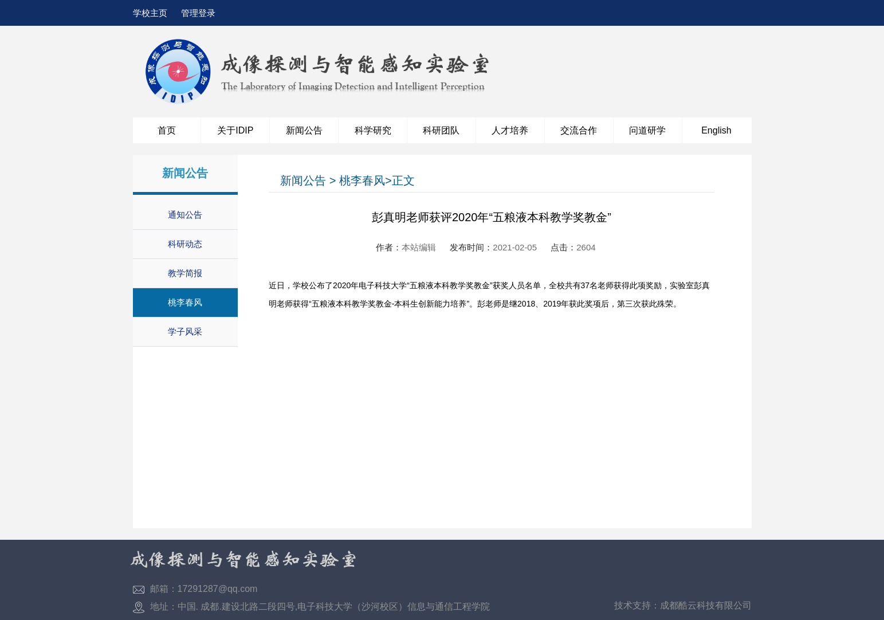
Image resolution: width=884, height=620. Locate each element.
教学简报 (185, 273)
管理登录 (198, 13)
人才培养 (510, 130)
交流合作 (578, 130)
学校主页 (150, 13)
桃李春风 (185, 302)
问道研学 (647, 130)
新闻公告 (304, 130)
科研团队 (441, 130)
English (716, 130)
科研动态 (185, 244)
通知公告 (185, 214)
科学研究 (373, 130)
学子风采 (185, 331)
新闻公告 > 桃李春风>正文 (347, 180)
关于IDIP (235, 130)
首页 (167, 130)
